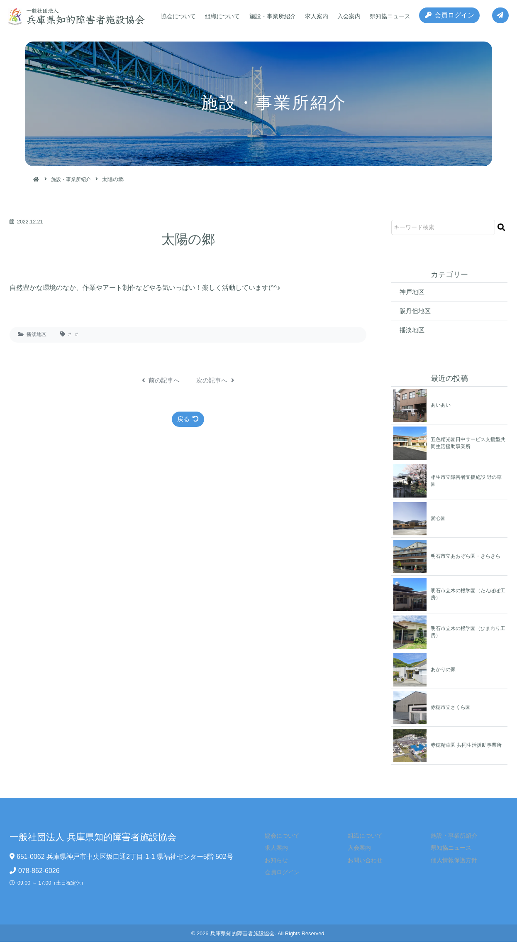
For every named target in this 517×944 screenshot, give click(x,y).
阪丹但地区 (416, 311)
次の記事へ (216, 380)
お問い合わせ (360, 862)
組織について (221, 16)
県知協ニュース (385, 16)
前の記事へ (159, 380)
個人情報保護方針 (449, 862)
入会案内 (344, 16)
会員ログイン (446, 16)
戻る (188, 419)
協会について (178, 16)
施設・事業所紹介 (270, 16)
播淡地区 (36, 334)
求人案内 (313, 16)
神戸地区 (413, 292)
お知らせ (272, 862)
